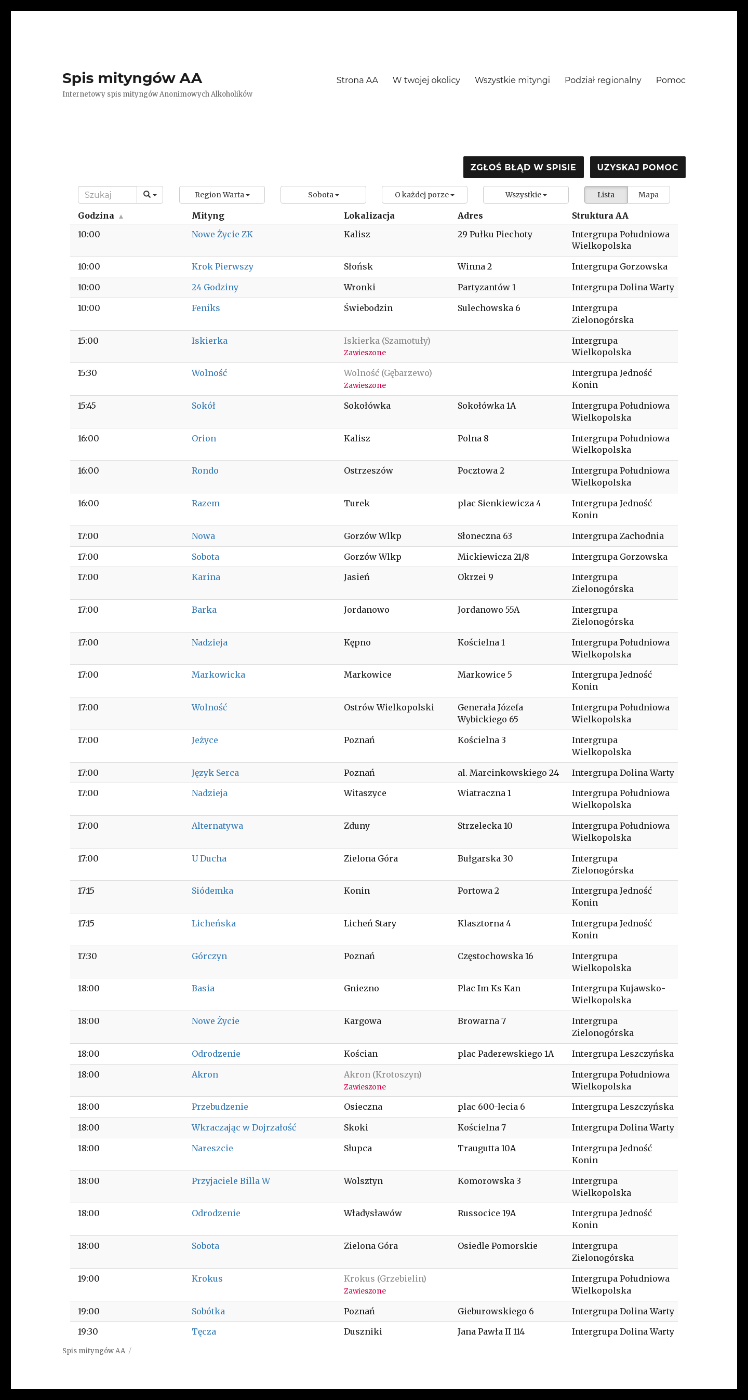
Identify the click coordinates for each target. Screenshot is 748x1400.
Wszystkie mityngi (512, 80)
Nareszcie (212, 1148)
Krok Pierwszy (222, 266)
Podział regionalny (603, 80)
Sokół (204, 405)
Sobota (205, 556)
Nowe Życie (215, 1021)
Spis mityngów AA (132, 78)
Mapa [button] (648, 194)
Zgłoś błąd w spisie (524, 167)
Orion (204, 438)
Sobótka (208, 1311)
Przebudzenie (220, 1106)
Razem (206, 503)
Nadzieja (210, 642)
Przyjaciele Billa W (231, 1181)
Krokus (207, 1278)
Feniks (206, 308)
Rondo (205, 470)
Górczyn (209, 956)
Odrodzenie (216, 1053)
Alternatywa (217, 825)
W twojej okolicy (426, 80)
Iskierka (210, 340)
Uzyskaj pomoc (637, 167)
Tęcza (204, 1331)
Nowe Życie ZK (222, 234)
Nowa (203, 536)
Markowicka (218, 674)
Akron (205, 1074)
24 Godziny (215, 287)
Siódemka (212, 890)
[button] (222, 195)
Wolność (209, 373)
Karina (206, 577)
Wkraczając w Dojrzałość (244, 1127)
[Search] (107, 195)
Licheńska (214, 923)
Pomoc (671, 80)
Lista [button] (606, 194)
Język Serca (215, 773)
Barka (204, 609)
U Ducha (209, 858)
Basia (203, 988)
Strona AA (357, 80)
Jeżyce (205, 740)
